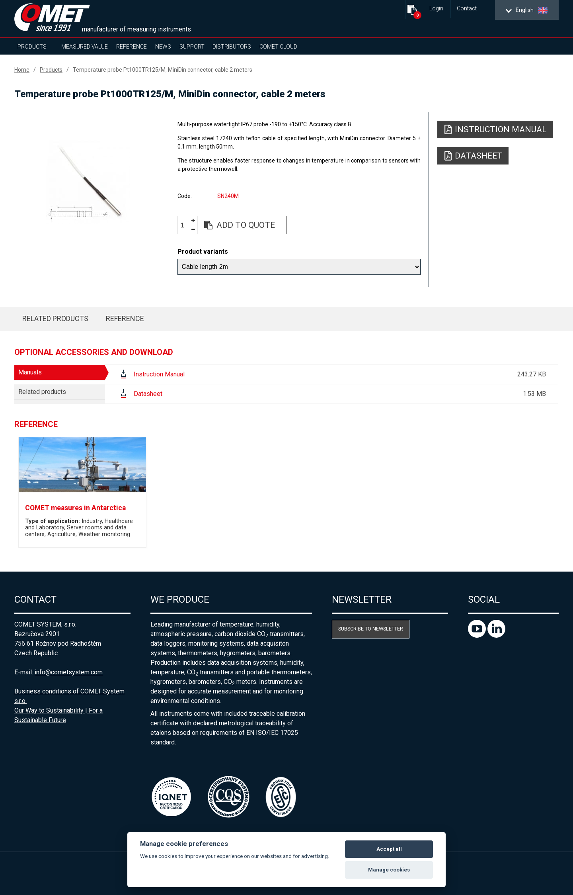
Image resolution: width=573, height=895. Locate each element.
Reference (131, 46)
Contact (467, 8)
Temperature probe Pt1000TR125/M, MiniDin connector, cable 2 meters (162, 70)
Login (436, 8)
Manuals (30, 372)
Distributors (231, 46)
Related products (55, 318)
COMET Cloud (278, 46)
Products (32, 46)
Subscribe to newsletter (370, 629)
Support (192, 46)
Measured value (84, 46)
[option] (87, 182)
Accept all (389, 849)
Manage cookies (389, 870)
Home (21, 70)
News (163, 46)
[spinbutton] (185, 225)
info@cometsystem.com (69, 672)
